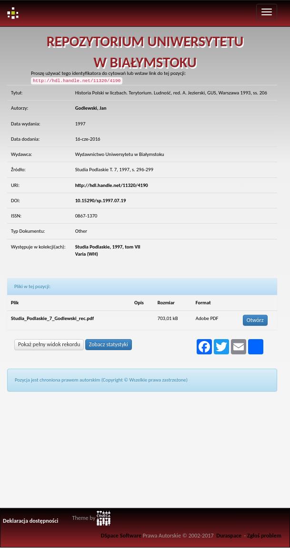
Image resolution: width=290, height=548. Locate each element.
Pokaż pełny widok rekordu (49, 344)
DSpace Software (121, 535)
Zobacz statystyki (108, 344)
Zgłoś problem (264, 535)
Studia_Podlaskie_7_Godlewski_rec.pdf (52, 318)
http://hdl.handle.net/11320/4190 (111, 185)
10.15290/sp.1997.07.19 (100, 200)
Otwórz (255, 320)
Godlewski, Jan (91, 108)
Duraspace (228, 535)
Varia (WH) (86, 254)
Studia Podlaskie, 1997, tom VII (107, 247)
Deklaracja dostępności (30, 520)
